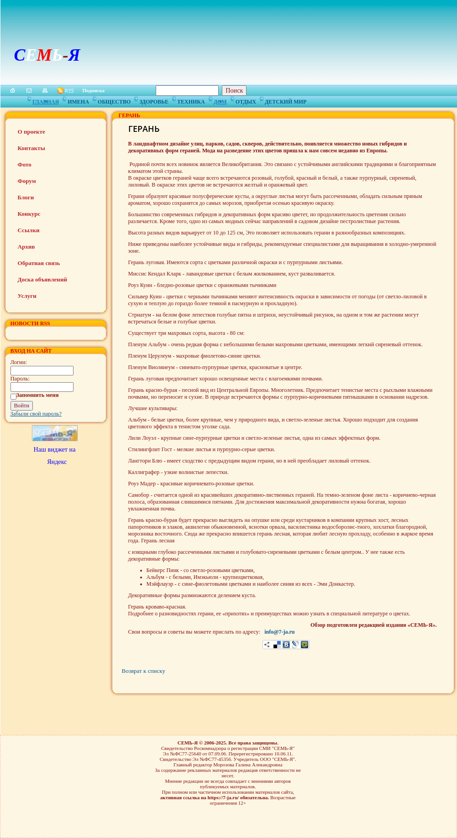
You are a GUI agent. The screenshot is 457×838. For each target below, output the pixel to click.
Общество (114, 100)
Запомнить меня (37, 395)
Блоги (26, 197)
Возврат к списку (143, 670)
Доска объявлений (42, 279)
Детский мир (285, 100)
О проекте (31, 131)
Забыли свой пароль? (36, 414)
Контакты (31, 148)
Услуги (27, 295)
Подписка (94, 90)
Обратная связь (39, 263)
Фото (25, 164)
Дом (220, 100)
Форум (27, 180)
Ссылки (29, 230)
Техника (191, 100)
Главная (45, 100)
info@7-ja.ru (279, 632)
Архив (26, 246)
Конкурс (29, 213)
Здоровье (153, 100)
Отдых (246, 100)
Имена (78, 100)
